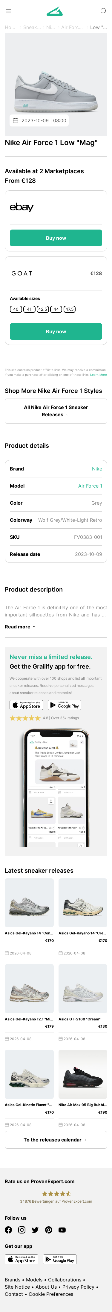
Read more (21, 626)
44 (56, 309)
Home (11, 27)
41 (29, 309)
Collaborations (64, 1280)
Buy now (56, 238)
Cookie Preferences (51, 1294)
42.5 (42, 309)
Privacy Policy (78, 1287)
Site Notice (17, 1287)
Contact (14, 1294)
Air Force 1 (73, 27)
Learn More (98, 374)
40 (16, 309)
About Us (46, 1287)
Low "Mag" (98, 27)
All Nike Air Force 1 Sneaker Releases (56, 411)
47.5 (69, 309)
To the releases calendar (56, 1140)
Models (34, 1280)
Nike (51, 27)
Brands (12, 1280)
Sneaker (32, 27)
